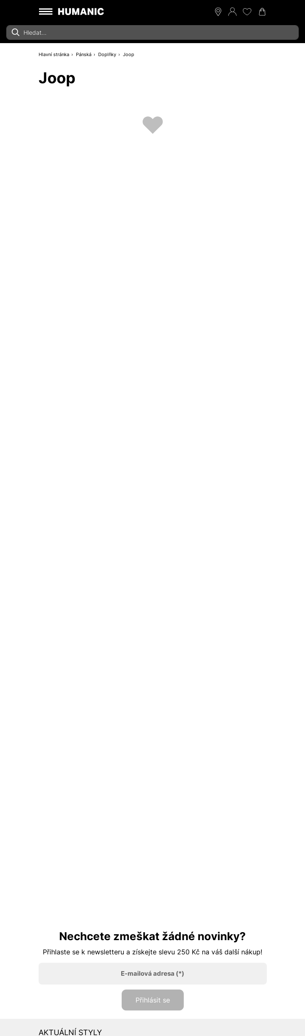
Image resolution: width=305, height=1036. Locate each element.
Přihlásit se (153, 1000)
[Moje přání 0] (247, 12)
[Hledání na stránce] (152, 32)
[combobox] (152, 32)
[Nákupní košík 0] (262, 12)
